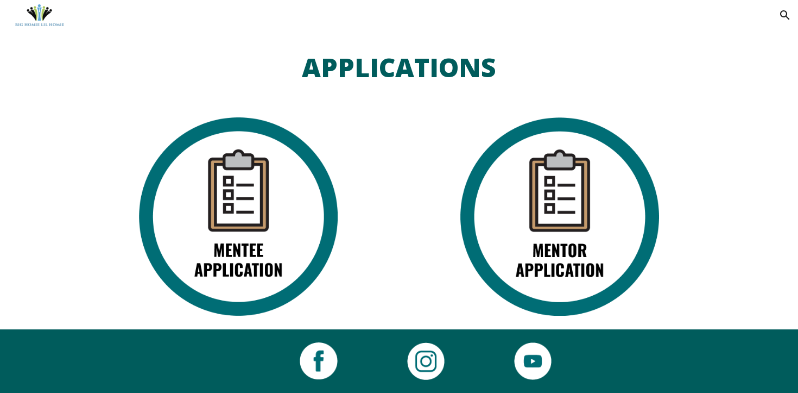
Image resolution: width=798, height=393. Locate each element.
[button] (785, 15)
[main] (399, 67)
